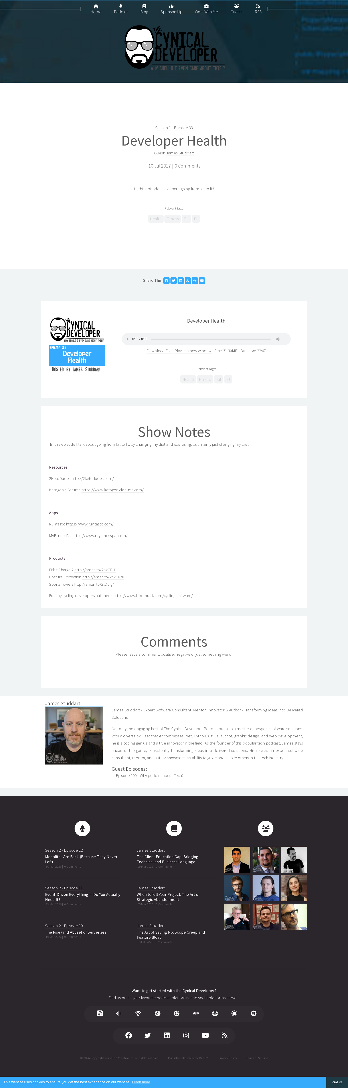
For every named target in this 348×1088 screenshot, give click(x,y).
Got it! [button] (337, 1082)
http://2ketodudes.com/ (92, 478)
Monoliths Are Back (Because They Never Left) (81, 859)
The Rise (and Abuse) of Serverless (75, 932)
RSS (258, 7)
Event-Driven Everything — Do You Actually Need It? (82, 897)
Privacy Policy (227, 1058)
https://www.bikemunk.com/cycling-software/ (153, 595)
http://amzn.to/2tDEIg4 (94, 584)
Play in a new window (193, 350)
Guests (236, 7)
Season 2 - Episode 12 (64, 850)
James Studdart (180, 153)
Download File (159, 350)
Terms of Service (257, 1058)
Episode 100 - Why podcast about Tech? (150, 775)
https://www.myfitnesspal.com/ (100, 535)
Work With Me (206, 7)
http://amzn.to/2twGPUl (95, 569)
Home (96, 7)
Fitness (173, 218)
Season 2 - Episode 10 (64, 925)
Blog (144, 7)
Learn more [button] (141, 1082)
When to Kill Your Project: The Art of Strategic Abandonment (168, 897)
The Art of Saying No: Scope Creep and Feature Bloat (171, 935)
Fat (186, 218)
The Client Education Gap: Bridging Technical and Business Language (167, 859)
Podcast (121, 7)
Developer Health (174, 140)
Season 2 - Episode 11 (64, 887)
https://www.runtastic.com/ (90, 524)
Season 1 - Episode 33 (174, 127)
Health (156, 218)
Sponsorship (171, 7)
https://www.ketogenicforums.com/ (112, 489)
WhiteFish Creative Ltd (119, 1058)
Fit (196, 218)
